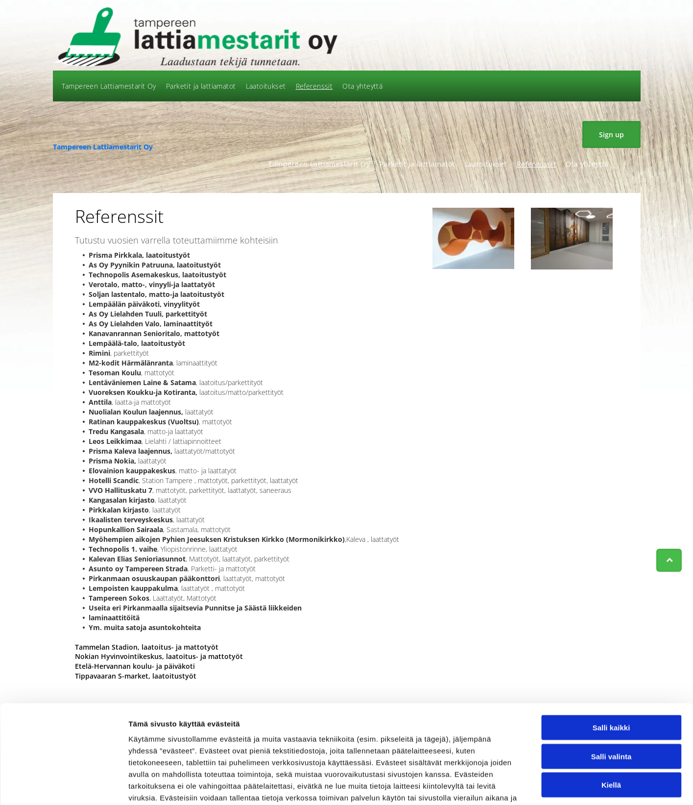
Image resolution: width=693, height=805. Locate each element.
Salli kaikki (611, 664)
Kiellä (611, 721)
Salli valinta (611, 693)
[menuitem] (109, 86)
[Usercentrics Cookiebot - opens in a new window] (63, 786)
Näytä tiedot (523, 785)
